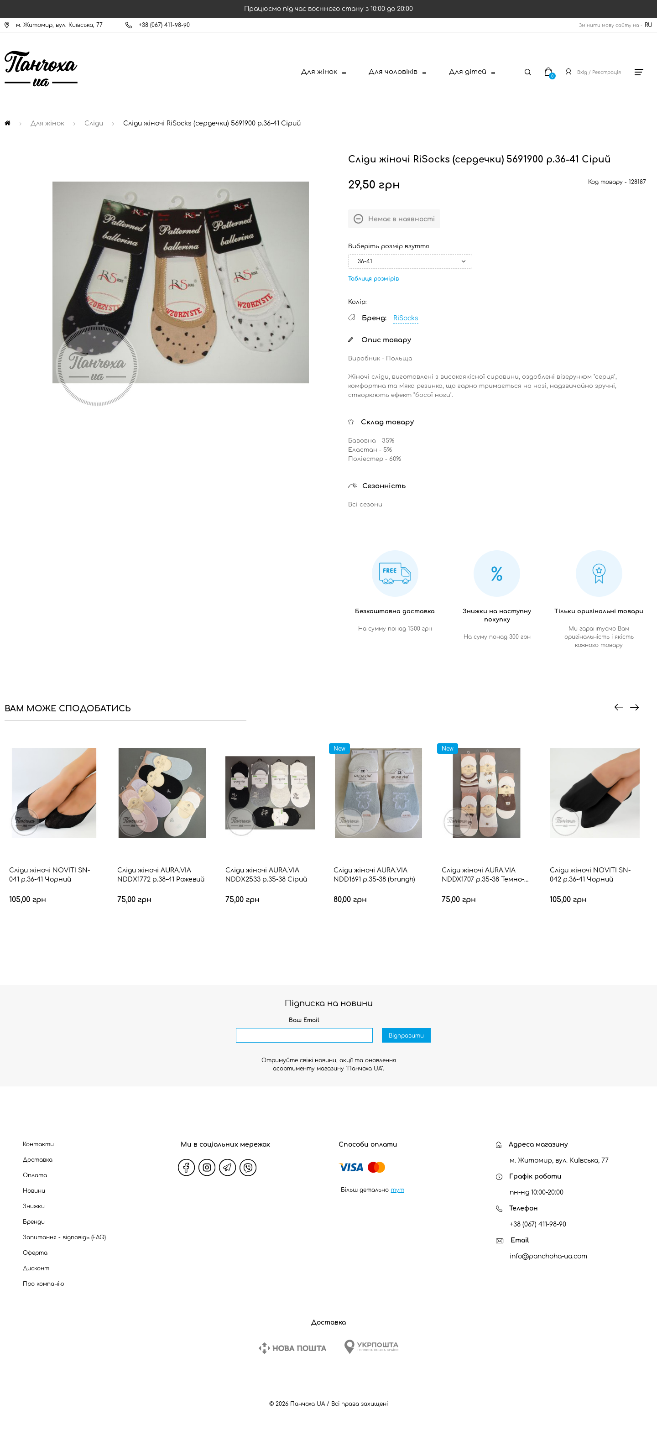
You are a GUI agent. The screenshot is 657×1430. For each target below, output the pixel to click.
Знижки (34, 1206)
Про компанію (43, 1284)
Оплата (35, 1175)
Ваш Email (304, 1020)
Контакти (38, 1144)
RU (648, 25)
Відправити (406, 1036)
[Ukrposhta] (371, 1347)
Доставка (37, 1160)
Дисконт (36, 1268)
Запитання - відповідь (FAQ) (64, 1237)
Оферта (35, 1253)
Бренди (34, 1222)
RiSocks (405, 318)
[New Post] (292, 1348)
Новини (34, 1191)
